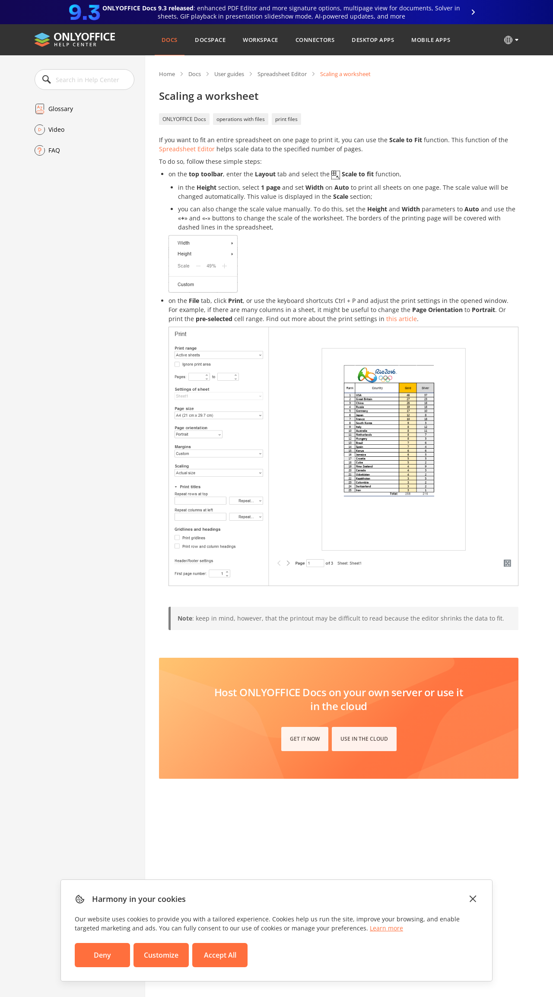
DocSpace (210, 40)
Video (56, 129)
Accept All (220, 955)
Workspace (260, 40)
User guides (229, 74)
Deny (102, 955)
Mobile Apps (430, 40)
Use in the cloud (364, 738)
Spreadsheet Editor (282, 74)
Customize (161, 955)
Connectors (315, 40)
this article (401, 319)
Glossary (60, 109)
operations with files (240, 119)
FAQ (54, 150)
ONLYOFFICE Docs (184, 119)
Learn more (386, 928)
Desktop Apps (373, 40)
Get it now (305, 738)
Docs (170, 40)
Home (167, 74)
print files (286, 119)
